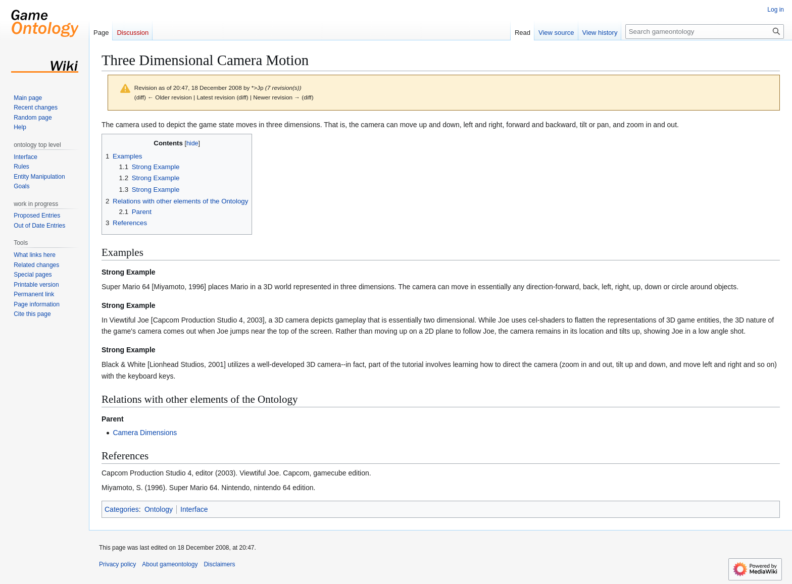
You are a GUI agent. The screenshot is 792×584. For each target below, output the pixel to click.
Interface (194, 509)
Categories (122, 509)
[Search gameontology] (704, 31)
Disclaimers (219, 564)
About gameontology (169, 564)
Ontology (158, 509)
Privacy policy (117, 564)
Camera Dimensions (145, 433)
